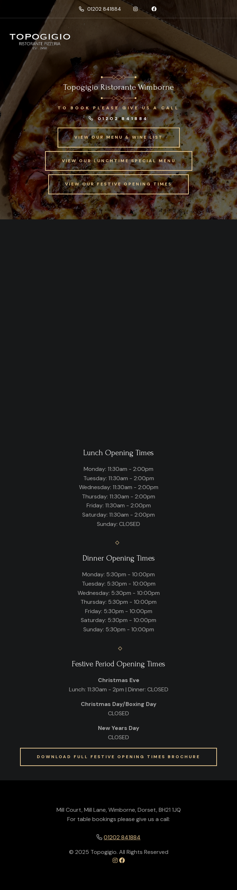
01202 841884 (100, 9)
